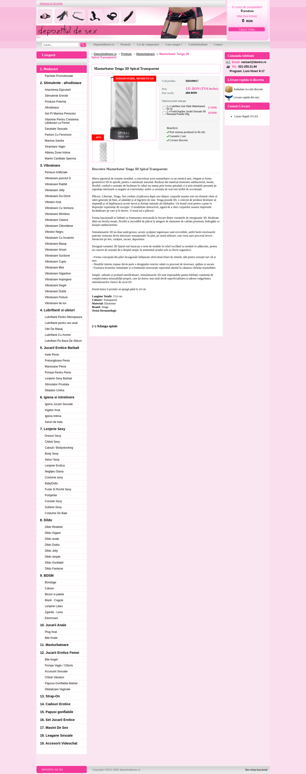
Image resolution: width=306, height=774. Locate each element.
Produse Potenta (55, 101)
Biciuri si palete (54, 594)
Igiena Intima (53, 416)
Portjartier (51, 495)
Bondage (50, 582)
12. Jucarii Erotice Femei (59, 653)
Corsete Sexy (53, 501)
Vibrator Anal (53, 202)
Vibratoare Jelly (55, 190)
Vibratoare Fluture (56, 297)
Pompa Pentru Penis (58, 372)
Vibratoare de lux (55, 303)
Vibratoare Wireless (57, 214)
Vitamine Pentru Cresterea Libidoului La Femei (61, 121)
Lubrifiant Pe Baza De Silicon (63, 340)
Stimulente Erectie (56, 95)
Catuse (49, 588)
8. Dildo (46, 520)
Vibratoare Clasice (56, 220)
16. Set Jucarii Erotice (57, 720)
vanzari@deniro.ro (253, 62)
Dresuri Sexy (53, 435)
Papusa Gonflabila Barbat (61, 683)
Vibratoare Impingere (58, 279)
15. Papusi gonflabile (56, 712)
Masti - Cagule (54, 600)
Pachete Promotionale (59, 76)
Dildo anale (52, 539)
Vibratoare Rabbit (56, 184)
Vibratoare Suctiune (57, 255)
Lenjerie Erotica (55, 465)
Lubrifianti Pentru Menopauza (63, 317)
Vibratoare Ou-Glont (57, 196)
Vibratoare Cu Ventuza (59, 208)
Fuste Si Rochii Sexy (58, 489)
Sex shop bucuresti (256, 769)
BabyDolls (51, 483)
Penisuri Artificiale (56, 172)
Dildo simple (52, 556)
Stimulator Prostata (57, 384)
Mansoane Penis (55, 366)
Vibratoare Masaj (55, 243)
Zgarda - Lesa (54, 612)
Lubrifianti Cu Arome (58, 335)
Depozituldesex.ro (105, 54)
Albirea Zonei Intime (57, 152)
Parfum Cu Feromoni (58, 134)
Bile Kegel (51, 659)
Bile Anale (51, 638)
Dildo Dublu (52, 544)
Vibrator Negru (54, 231)
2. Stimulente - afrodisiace (61, 83)
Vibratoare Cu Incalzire (59, 237)
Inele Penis (52, 354)
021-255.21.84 (247, 66)
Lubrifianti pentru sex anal (61, 323)
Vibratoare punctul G (58, 178)
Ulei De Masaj (54, 329)
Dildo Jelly (51, 550)
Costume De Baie (56, 513)
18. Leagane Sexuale (56, 735)
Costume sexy (54, 477)
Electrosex (51, 618)
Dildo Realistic (54, 527)
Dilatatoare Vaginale (57, 689)
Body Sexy (51, 453)
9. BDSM (47, 575)
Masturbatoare (145, 54)
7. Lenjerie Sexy (52, 429)
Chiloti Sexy (52, 441)
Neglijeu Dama (54, 471)
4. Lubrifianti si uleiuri (57, 310)
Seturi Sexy (52, 459)
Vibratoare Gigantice (58, 273)
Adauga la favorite (51, 3)
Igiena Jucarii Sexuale (59, 404)
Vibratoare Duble (55, 291)
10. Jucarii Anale (53, 625)
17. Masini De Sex (54, 727)
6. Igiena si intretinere (57, 397)
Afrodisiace (52, 107)
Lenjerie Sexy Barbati (58, 378)
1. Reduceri (49, 69)
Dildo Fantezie (54, 568)
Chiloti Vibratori (54, 677)
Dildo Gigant (53, 533)
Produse (126, 54)
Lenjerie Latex (54, 606)
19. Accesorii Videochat (58, 743)
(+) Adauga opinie (104, 326)
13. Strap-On (50, 696)
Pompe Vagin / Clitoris (59, 665)
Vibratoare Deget (55, 285)
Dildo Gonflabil (54, 562)
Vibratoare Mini (54, 267)
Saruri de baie (54, 422)
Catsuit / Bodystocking (59, 447)
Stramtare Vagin (55, 146)
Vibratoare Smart (55, 249)
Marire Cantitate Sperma (60, 158)
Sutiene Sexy (53, 507)
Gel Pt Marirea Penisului (60, 113)
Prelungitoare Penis (57, 360)
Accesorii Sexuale (56, 671)
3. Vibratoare (50, 165)
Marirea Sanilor (54, 140)
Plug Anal (51, 632)
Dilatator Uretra (54, 390)
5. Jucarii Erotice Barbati (59, 348)
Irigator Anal (52, 410)
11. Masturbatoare (54, 645)
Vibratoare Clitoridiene (59, 226)
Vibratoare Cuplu (55, 261)
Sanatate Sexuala (56, 128)
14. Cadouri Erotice (55, 704)
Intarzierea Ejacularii (58, 89)
